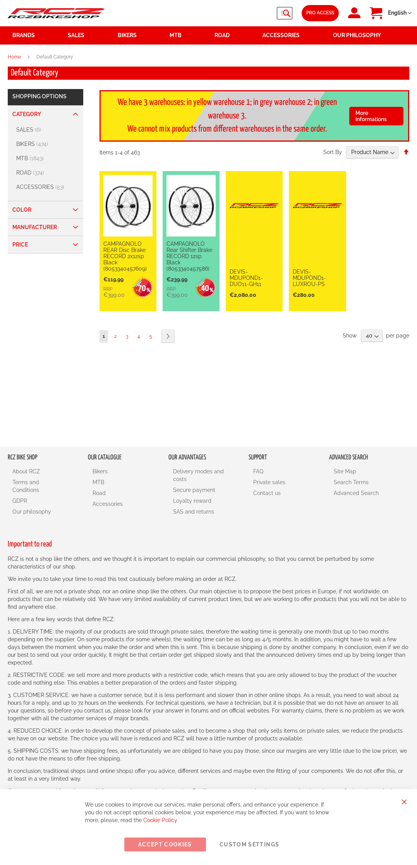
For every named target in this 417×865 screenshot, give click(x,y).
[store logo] (56, 13)
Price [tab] (20, 245)
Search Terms (351, 482)
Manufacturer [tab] (34, 227)
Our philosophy (31, 512)
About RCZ (26, 471)
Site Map (345, 471)
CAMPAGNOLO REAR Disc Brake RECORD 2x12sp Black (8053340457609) (125, 256)
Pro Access (320, 12)
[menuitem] (88, 35)
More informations (371, 116)
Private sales (269, 482)
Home (15, 57)
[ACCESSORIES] (46, 187)
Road (99, 493)
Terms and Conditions (25, 486)
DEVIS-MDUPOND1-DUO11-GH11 (246, 278)
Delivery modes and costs (198, 475)
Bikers (100, 471)
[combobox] (245, 13)
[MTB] (46, 158)
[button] (400, 13)
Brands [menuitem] (23, 35)
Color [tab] (21, 210)
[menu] (208, 35)
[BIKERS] (46, 144)
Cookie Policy (160, 820)
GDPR (19, 501)
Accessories (108, 504)
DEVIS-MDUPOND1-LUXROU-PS (309, 278)
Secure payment (194, 490)
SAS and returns (193, 512)
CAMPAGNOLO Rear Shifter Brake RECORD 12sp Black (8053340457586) (189, 256)
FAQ (258, 471)
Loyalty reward (192, 501)
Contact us (267, 493)
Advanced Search (356, 493)
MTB (98, 482)
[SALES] (46, 130)
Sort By (332, 152)
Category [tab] (26, 114)
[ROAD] (46, 173)
